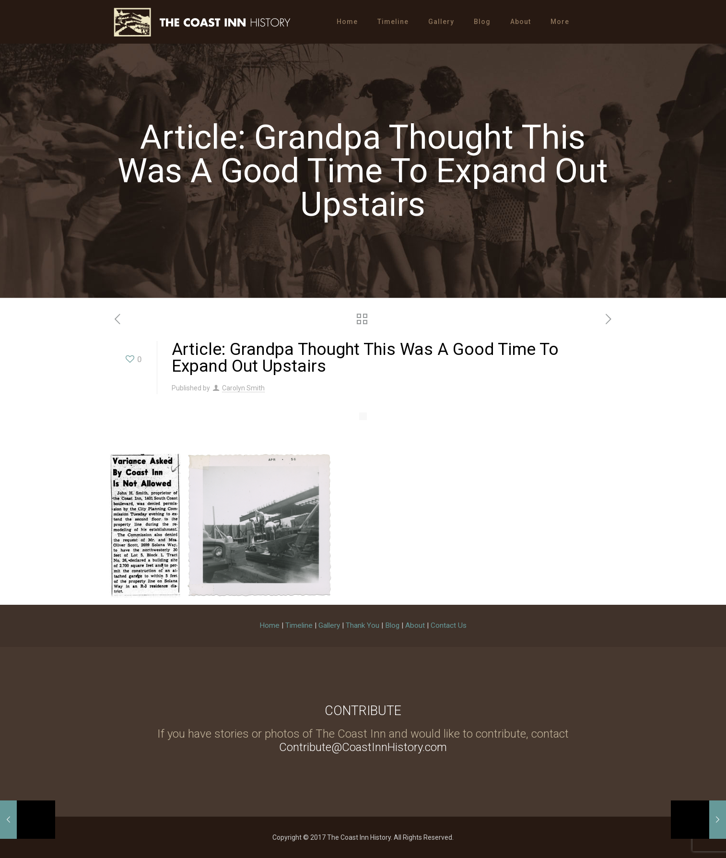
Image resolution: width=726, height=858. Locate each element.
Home (269, 625)
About (415, 625)
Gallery (329, 625)
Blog (392, 625)
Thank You (362, 625)
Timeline (299, 625)
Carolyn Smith (243, 388)
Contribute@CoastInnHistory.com (363, 747)
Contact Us (449, 625)
